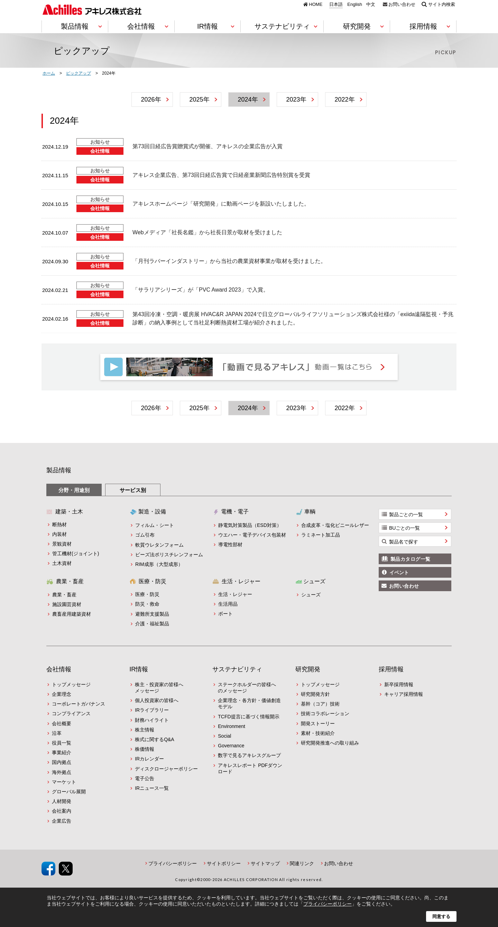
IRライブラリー (152, 710)
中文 (370, 4)
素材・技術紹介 (318, 733)
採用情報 (391, 669)
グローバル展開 (69, 791)
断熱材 (59, 524)
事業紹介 (61, 752)
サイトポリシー (224, 863)
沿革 (57, 733)
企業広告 (61, 821)
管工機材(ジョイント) (75, 553)
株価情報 (144, 749)
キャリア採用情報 (403, 694)
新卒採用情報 (398, 684)
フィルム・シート (154, 525)
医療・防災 (147, 594)
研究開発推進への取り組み (330, 743)
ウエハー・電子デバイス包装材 (252, 535)
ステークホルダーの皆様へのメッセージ (247, 687)
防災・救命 (147, 604)
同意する (441, 916)
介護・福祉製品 (152, 623)
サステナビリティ (237, 669)
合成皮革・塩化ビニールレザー (335, 525)
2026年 (151, 99)
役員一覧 (61, 743)
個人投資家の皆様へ (156, 700)
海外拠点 (61, 772)
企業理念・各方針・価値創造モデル (249, 703)
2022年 (344, 99)
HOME (315, 4)
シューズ (311, 594)
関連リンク (302, 863)
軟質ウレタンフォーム (159, 545)
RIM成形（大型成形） (159, 564)
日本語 (336, 4)
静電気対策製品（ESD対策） (250, 525)
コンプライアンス (71, 713)
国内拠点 (61, 762)
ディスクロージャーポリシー (166, 769)
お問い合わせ (401, 4)
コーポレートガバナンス (78, 704)
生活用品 (228, 604)
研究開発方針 (315, 694)
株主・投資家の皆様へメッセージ (159, 687)
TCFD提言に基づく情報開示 (248, 716)
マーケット (64, 782)
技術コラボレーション (325, 713)
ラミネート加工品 (320, 535)
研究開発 (307, 669)
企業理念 (61, 694)
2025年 (199, 99)
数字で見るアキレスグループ (249, 755)
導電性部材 (230, 544)
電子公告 (144, 778)
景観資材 (62, 544)
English (354, 4)
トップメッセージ (71, 684)
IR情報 (138, 669)
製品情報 (58, 470)
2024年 (248, 99)
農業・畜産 (64, 594)
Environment (231, 726)
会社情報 (58, 669)
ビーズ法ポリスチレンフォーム (169, 554)
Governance (231, 745)
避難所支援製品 (152, 614)
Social (224, 736)
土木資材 (62, 563)
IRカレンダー (149, 759)
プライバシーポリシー (172, 863)
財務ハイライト (152, 720)
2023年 (296, 99)
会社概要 (61, 723)
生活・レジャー (235, 594)
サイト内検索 (441, 4)
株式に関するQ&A (154, 739)
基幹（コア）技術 (320, 704)
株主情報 (144, 729)
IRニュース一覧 (152, 788)
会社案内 (61, 811)
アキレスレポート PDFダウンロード (250, 768)
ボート (225, 613)
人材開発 (61, 801)
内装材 (59, 534)
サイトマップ (265, 863)
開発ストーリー (318, 723)
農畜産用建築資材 (71, 614)
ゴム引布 (145, 535)
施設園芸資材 (66, 604)
